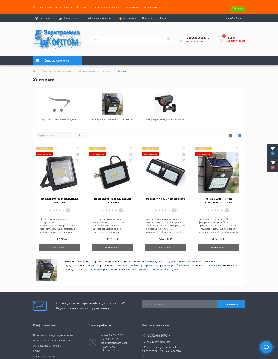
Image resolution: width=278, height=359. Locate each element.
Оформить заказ (236, 38)
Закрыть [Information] (237, 5)
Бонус (163, 15)
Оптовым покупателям (47, 343)
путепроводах (148, 262)
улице (172, 258)
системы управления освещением (110, 266)
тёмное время (187, 258)
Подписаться (231, 301)
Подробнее (167, 5)
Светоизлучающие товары (56, 68)
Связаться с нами (44, 353)
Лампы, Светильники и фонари (94, 68)
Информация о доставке (100, 15)
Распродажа (127, 15)
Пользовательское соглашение (52, 338)
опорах (171, 262)
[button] (272, 165)
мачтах (123, 262)
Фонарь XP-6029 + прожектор (166, 196)
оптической (145, 258)
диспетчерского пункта (165, 266)
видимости (158, 258)
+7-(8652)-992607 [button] (156, 333)
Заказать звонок (194, 38)
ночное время (210, 262)
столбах (133, 262)
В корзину (59, 245)
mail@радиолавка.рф (156, 339)
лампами (89, 262)
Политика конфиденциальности (53, 332)
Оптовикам (148, 15)
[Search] (169, 36)
